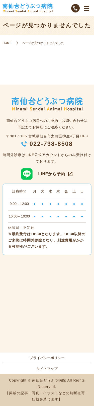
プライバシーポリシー (47, 358)
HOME (7, 43)
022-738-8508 (51, 143)
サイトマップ (47, 369)
